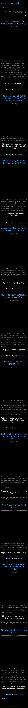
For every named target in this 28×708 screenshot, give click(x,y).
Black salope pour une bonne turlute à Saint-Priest (14, 22)
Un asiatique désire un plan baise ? (14, 631)
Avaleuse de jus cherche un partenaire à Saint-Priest (14, 229)
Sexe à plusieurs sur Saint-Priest (14, 506)
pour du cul (9, 89)
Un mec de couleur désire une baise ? (14, 362)
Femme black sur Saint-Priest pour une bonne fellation (14, 566)
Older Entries (4, 698)
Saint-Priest (20, 89)
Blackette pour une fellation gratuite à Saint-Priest (14, 296)
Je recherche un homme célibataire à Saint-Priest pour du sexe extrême (14, 98)
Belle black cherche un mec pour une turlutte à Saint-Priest (14, 436)
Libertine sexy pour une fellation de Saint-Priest (14, 161)
